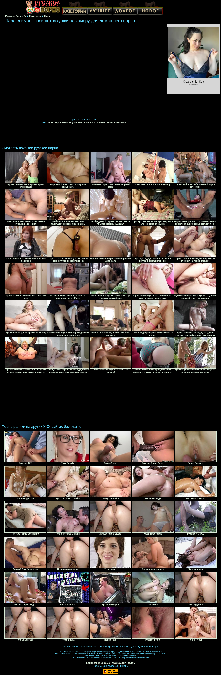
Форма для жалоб (123, 662)
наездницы (120, 122)
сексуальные (74, 122)
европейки (61, 122)
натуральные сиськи (101, 122)
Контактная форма (98, 662)
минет (50, 122)
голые (86, 122)
